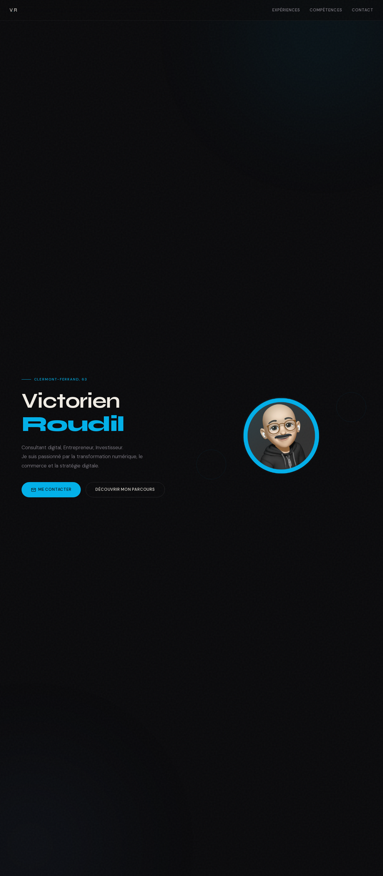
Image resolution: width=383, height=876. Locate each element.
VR (13, 10)
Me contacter (51, 489)
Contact (362, 10)
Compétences (326, 10)
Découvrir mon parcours (125, 489)
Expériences (286, 10)
